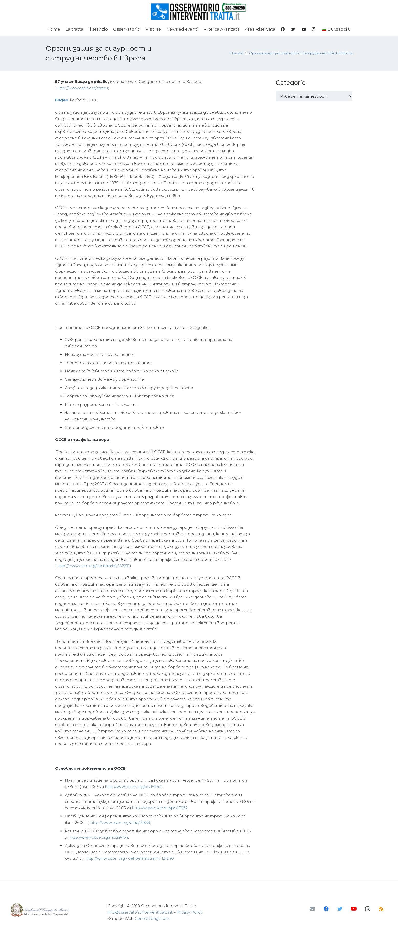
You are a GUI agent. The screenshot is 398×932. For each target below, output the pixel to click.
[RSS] (381, 909)
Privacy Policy (189, 912)
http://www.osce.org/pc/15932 (160, 807)
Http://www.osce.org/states (82, 88)
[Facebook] (326, 909)
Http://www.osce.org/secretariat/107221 (93, 565)
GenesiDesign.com (152, 918)
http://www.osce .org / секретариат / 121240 (130, 858)
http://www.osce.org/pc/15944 (133, 786)
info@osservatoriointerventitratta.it (140, 912)
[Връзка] (199, 11)
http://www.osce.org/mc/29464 (99, 837)
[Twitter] (340, 909)
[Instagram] (367, 909)
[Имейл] (312, 909)
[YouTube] (353, 909)
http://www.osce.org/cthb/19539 (120, 822)
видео (61, 100)
